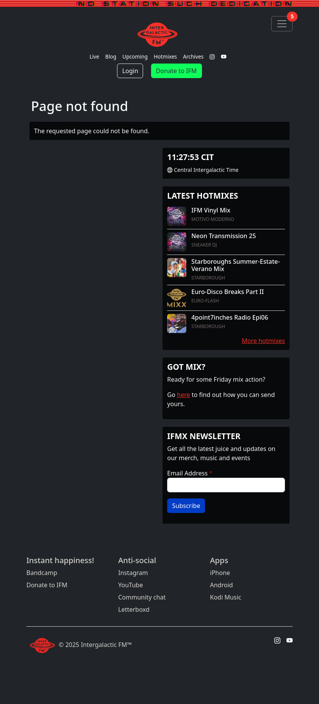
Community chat (142, 597)
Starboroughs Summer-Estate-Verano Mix (235, 265)
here (183, 394)
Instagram (133, 572)
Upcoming (135, 56)
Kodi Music (225, 597)
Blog (110, 56)
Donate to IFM (176, 71)
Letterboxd (134, 609)
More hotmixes (263, 340)
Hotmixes (165, 56)
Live (94, 56)
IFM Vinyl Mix (210, 210)
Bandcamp (41, 572)
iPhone (220, 572)
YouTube (130, 585)
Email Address (187, 473)
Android (221, 585)
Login (130, 71)
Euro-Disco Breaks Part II (227, 291)
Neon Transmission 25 (223, 236)
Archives (193, 56)
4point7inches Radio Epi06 (229, 317)
